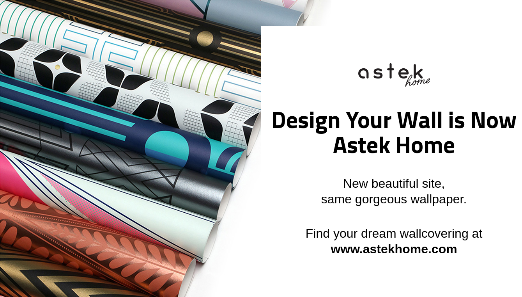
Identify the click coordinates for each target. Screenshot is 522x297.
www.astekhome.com (394, 249)
